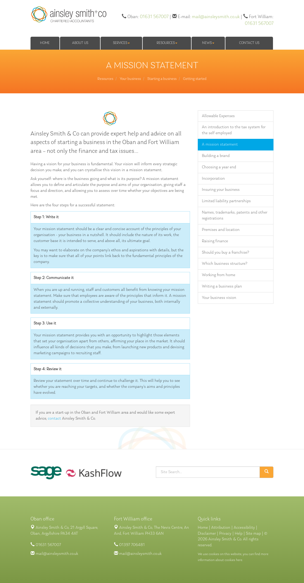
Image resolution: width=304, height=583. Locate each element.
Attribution (220, 528)
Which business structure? (224, 264)
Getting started (195, 79)
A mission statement (220, 144)
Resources (167, 43)
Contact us (249, 43)
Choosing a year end (219, 167)
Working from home (218, 275)
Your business (130, 79)
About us (80, 43)
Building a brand (216, 156)
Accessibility (244, 528)
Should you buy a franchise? (225, 253)
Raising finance (215, 241)
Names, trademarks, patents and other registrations (234, 215)
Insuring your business (221, 190)
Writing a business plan (222, 286)
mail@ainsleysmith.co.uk (216, 16)
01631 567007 (154, 16)
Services (121, 43)
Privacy (225, 534)
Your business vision (219, 298)
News (208, 43)
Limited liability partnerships (226, 201)
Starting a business (162, 79)
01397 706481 (132, 545)
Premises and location (221, 230)
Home (45, 43)
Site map (253, 534)
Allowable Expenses (218, 116)
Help (238, 534)
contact (54, 419)
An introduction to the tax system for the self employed (233, 130)
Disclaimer (207, 534)
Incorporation (213, 179)
